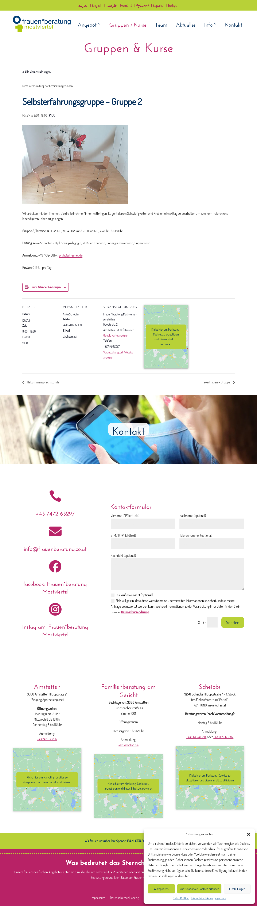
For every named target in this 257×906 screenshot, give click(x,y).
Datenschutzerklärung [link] (202, 898)
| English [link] (96, 6)
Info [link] (208, 24)
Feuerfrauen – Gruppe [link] (216, 382)
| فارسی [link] (110, 6)
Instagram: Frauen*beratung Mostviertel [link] (55, 629)
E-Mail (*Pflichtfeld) (123, 535)
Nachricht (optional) (123, 555)
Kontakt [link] (233, 24)
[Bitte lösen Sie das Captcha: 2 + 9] (212, 622)
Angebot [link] (87, 24)
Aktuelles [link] (186, 24)
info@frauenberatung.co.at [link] (55, 547)
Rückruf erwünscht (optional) (132, 595)
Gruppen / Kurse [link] (128, 24)
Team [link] (161, 24)
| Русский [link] (142, 6)
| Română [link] (125, 6)
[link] (42, 31)
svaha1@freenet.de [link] (70, 255)
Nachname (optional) (192, 515)
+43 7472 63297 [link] (55, 512)
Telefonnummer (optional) (196, 535)
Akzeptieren (161, 889)
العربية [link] (83, 6)
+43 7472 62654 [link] (128, 745)
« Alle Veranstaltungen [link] (36, 72)
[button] (248, 834)
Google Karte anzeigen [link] (115, 335)
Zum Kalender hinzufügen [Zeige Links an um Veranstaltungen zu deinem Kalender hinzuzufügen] (46, 287)
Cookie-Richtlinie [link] (181, 898)
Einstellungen (237, 889)
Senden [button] (233, 622)
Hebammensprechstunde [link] (42, 382)
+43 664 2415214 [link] (196, 737)
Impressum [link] (220, 898)
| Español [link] (157, 6)
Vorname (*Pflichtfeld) (125, 515)
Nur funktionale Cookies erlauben (199, 889)
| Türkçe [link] (171, 6)
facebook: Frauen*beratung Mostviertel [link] (55, 586)
